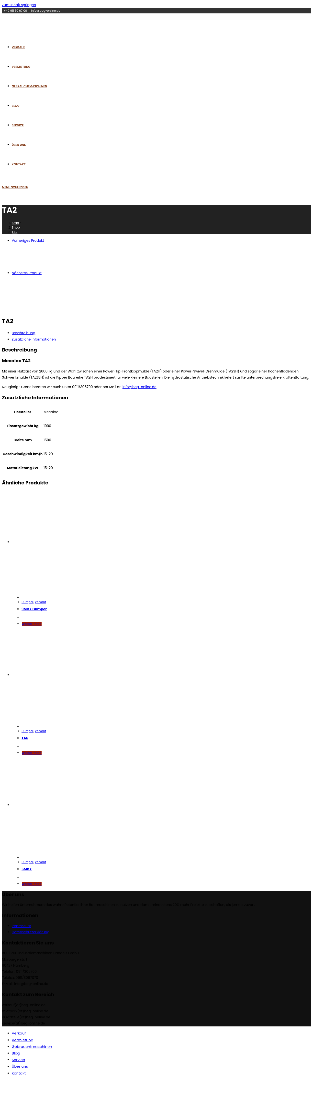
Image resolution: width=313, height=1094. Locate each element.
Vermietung (22, 1040)
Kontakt (19, 1073)
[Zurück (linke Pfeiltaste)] (3, 1090)
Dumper (28, 602)
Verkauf (40, 602)
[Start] (15, 223)
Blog (16, 1053)
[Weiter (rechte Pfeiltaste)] (8, 1090)
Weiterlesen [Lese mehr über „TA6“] (32, 753)
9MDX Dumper (34, 609)
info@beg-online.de (139, 386)
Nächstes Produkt (27, 273)
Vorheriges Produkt (28, 240)
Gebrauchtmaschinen (32, 1046)
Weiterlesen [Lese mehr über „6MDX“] (32, 884)
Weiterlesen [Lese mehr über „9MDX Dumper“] (32, 624)
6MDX (27, 869)
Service (18, 1059)
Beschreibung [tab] (23, 333)
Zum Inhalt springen (19, 4)
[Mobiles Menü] (15, 187)
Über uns (20, 1066)
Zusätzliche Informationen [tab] (34, 339)
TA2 (14, 232)
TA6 (25, 738)
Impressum (21, 925)
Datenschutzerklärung (30, 932)
